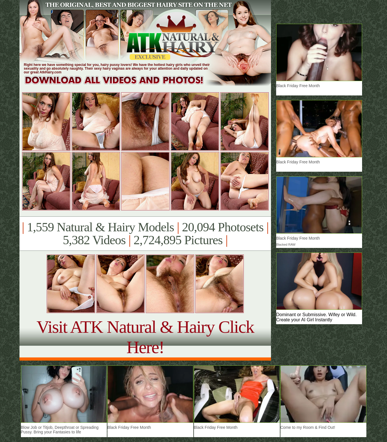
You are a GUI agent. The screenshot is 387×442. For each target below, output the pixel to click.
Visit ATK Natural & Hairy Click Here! (145, 337)
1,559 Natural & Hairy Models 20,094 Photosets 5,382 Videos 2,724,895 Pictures (145, 234)
